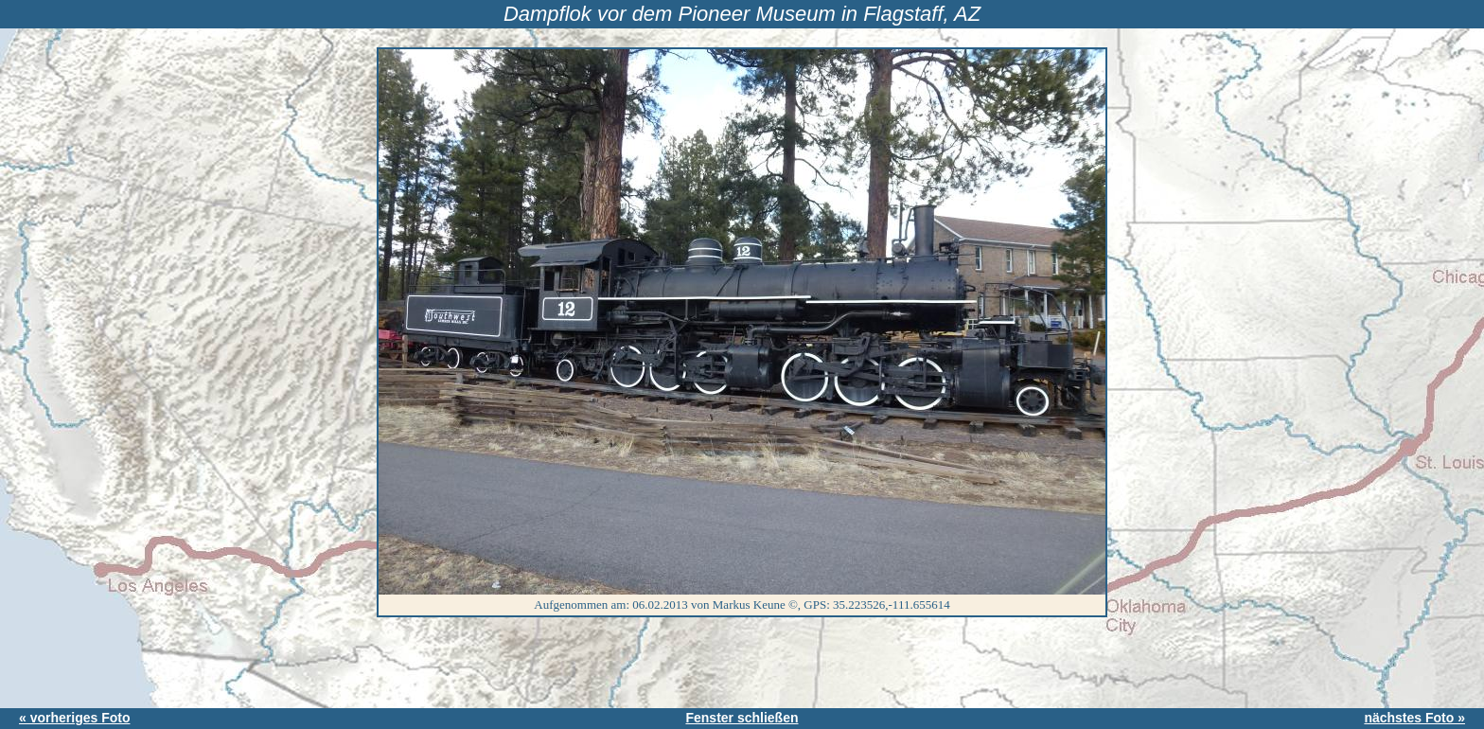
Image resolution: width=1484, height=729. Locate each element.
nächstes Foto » (1414, 717)
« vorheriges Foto (74, 717)
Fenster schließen (741, 717)
